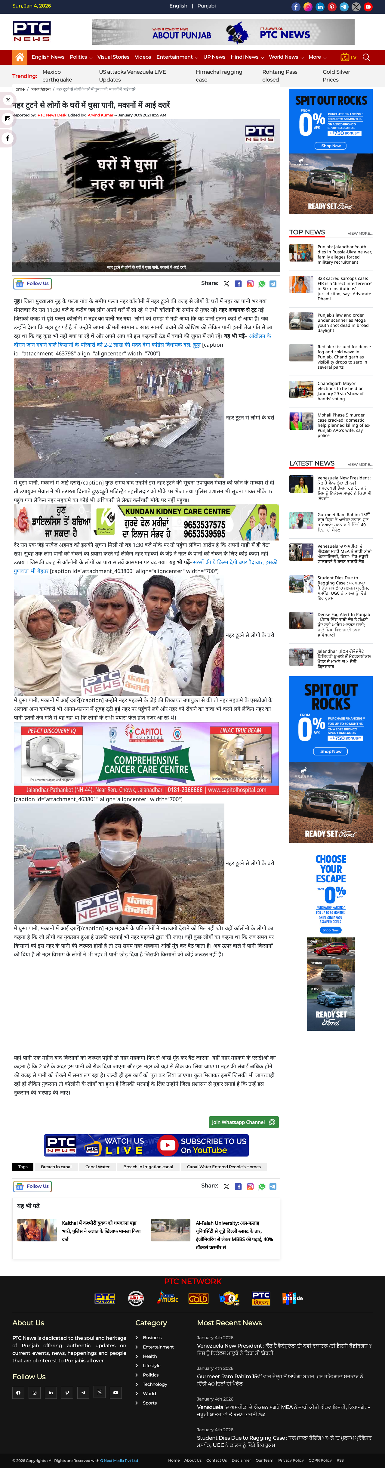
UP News (214, 57)
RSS (340, 1460)
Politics (81, 57)
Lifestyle (147, 1365)
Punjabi (206, 6)
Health (146, 1356)
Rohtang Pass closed (279, 76)
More (317, 57)
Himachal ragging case (219, 76)
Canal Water (97, 1166)
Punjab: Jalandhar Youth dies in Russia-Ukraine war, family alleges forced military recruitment (345, 254)
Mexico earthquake (57, 76)
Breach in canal (56, 1166)
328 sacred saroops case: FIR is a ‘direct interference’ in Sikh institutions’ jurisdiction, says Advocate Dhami (345, 288)
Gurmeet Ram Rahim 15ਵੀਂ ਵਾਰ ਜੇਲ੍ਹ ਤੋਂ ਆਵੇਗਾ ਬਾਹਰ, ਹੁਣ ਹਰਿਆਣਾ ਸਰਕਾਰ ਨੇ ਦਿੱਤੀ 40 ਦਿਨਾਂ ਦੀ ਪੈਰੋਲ (344, 522)
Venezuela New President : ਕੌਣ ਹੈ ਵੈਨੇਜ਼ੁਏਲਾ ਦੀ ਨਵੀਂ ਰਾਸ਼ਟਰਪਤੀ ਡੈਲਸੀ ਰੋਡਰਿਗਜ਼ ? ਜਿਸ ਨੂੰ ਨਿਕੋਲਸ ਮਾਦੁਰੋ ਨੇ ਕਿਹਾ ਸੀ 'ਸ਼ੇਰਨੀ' (344, 488)
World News (286, 57)
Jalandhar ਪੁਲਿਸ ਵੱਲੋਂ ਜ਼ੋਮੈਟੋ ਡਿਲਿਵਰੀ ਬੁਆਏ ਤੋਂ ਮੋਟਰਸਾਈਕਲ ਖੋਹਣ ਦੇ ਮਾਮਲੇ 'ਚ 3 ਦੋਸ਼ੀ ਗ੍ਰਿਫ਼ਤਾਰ (344, 658)
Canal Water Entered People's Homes (223, 1166)
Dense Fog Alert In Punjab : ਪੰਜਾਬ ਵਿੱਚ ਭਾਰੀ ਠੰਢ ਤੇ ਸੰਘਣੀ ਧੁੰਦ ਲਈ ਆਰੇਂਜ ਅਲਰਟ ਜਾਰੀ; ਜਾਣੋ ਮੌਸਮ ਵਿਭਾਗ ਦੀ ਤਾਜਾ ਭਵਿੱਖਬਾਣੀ (344, 625)
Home (18, 89)
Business (148, 1337)
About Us (193, 1460)
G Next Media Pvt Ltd (119, 1460)
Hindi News (247, 57)
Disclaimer (241, 1460)
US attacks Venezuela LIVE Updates (132, 76)
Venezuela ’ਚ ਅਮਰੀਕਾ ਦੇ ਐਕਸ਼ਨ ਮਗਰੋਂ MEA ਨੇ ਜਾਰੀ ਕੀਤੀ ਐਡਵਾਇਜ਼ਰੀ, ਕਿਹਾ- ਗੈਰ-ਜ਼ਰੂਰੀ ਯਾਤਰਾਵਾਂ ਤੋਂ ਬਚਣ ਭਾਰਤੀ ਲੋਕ (345, 553)
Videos (143, 57)
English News (48, 57)
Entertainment (177, 57)
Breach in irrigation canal (148, 1166)
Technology (151, 1384)
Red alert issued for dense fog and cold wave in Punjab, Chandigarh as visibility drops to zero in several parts (344, 357)
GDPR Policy (320, 1460)
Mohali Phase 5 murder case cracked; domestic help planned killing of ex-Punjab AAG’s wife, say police (344, 425)
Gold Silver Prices (336, 76)
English (178, 6)
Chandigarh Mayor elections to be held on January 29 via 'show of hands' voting (341, 390)
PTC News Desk (52, 115)
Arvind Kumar (100, 115)
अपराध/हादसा (41, 89)
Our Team (264, 1460)
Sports (146, 1403)
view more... (360, 233)
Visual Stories (113, 57)
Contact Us (216, 1460)
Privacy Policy (291, 1460)
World (145, 1393)
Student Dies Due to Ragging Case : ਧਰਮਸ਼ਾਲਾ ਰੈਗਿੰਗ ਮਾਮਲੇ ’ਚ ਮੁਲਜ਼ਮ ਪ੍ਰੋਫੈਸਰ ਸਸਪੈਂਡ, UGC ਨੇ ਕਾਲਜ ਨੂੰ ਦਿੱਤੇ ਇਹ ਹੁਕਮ (344, 588)
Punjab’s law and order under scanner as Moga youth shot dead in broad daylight (343, 322)
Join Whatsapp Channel (245, 1122)
